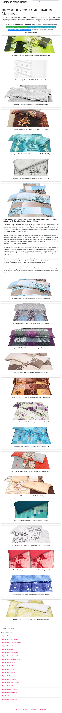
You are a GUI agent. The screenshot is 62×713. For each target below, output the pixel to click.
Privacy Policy (33, 709)
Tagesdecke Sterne (7, 676)
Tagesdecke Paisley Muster (9, 692)
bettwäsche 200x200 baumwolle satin (16, 27)
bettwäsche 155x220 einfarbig (33, 24)
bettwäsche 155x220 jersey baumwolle (43, 29)
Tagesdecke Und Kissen (8, 646)
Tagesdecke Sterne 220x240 (10, 639)
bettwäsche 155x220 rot (49, 24)
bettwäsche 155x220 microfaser (14, 24)
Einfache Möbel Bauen (15, 2)
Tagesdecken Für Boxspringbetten (11, 656)
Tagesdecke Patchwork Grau (10, 672)
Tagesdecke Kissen (7, 636)
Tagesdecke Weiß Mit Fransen (10, 682)
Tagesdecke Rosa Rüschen (9, 666)
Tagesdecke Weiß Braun (8, 686)
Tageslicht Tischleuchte (8, 696)
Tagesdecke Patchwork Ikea (9, 699)
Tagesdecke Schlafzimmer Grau (11, 659)
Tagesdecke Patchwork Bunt (10, 652)
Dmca (18, 709)
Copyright (43, 709)
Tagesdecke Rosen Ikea (8, 662)
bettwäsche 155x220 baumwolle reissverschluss (42, 27)
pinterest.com (11, 628)
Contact (25, 709)
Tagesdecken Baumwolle (9, 679)
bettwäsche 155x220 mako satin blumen (19, 29)
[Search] (45, 1)
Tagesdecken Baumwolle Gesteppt (11, 642)
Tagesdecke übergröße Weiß (10, 689)
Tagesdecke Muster (7, 649)
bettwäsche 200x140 (31, 32)
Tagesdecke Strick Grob (8, 669)
